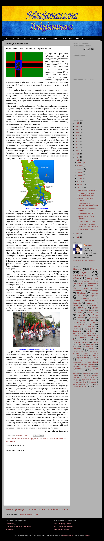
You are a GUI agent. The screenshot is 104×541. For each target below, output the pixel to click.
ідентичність (92, 313)
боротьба (94, 296)
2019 (77, 141)
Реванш (76, 335)
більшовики (77, 331)
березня (80, 184)
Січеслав (95, 358)
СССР (90, 340)
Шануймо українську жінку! (87, 190)
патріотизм (78, 283)
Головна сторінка (13, 38)
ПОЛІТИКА (28, 38)
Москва (80, 310)
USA (92, 324)
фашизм (95, 322)
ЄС (85, 305)
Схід (93, 329)
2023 (77, 129)
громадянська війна (79, 382)
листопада (81, 163)
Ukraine (77, 269)
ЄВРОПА (79, 38)
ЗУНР (91, 386)
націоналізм (80, 275)
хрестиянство (88, 347)
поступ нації (54, 439)
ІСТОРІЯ (54, 38)
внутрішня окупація (80, 342)
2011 (77, 237)
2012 (77, 234)
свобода (95, 355)
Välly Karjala (10, 441)
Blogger (87, 535)
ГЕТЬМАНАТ (67, 38)
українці (85, 281)
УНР (74, 347)
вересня (80, 169)
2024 (77, 126)
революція (93, 291)
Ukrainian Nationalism (83, 288)
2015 (77, 154)
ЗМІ (78, 355)
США (85, 322)
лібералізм (81, 320)
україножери (93, 318)
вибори (90, 331)
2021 (77, 135)
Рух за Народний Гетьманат (64, 526)
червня (80, 175)
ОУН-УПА (85, 375)
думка (85, 272)
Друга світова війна (88, 364)
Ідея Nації (81, 308)
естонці (84, 386)
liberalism (81, 318)
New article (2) (11, 529)
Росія (61, 439)
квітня (79, 181)
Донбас (95, 308)
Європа (13, 439)
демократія (85, 298)
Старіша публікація (58, 509)
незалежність (44, 439)
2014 (77, 157)
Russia (90, 286)
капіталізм (77, 333)
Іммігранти (86, 373)
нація (36, 439)
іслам (79, 344)
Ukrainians (81, 293)
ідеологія (90, 303)
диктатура (76, 366)
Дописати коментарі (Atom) (28, 514)
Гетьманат (77, 313)
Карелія (26, 439)
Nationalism (93, 283)
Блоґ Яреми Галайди (61, 529)
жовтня (80, 166)
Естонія (95, 353)
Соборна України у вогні (86, 221)
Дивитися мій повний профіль (84, 260)
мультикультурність (91, 335)
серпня (80, 172)
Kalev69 (89, 245)
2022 (77, 132)
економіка (82, 315)
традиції (81, 324)
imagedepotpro (67, 535)
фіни (92, 320)
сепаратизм (83, 338)
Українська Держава (89, 380)
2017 (77, 148)
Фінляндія (81, 296)
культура (76, 329)
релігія (86, 353)
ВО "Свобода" (90, 377)
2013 (77, 160)
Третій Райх (77, 384)
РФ (65, 439)
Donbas (76, 322)
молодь (95, 342)
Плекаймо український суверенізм (18, 526)
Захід (85, 329)
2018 (77, 145)
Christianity (77, 327)
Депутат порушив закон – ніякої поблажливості (86, 194)
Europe (94, 269)
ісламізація (77, 362)
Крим (86, 355)
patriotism (77, 291)
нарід (31, 439)
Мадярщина (90, 344)
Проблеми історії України (86, 229)
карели (19, 439)
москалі (94, 293)
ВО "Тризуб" (87, 384)
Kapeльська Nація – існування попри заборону (87, 204)
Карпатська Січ (82, 358)
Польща (91, 349)
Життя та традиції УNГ (85, 213)
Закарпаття (77, 349)
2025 (77, 123)
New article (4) (11, 523)
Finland (95, 305)
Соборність (92, 382)
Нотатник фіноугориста (62, 523)
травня (80, 178)
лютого (80, 187)
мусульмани (77, 369)
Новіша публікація (15, 509)
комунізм (90, 327)
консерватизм (90, 366)
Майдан (75, 380)
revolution (90, 333)
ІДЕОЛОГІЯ (41, 38)
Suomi (95, 315)
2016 (77, 151)
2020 (77, 138)
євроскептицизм (85, 360)
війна (76, 278)
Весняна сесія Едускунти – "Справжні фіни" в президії (87, 225)
